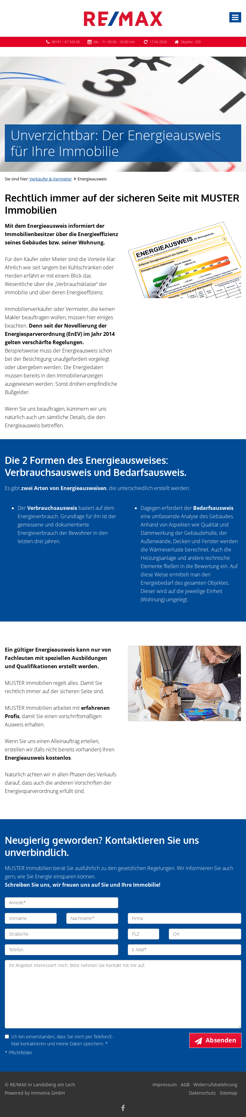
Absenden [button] (221, 1040)
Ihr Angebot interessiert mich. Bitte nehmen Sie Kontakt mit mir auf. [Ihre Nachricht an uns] (123, 994)
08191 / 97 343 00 (66, 41)
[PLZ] (143, 934)
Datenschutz (202, 1093)
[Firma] (184, 918)
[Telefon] (61, 949)
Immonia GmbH (48, 1093)
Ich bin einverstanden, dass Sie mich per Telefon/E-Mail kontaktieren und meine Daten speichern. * (59, 1040)
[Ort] (205, 934)
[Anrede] (61, 902)
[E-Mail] (184, 949)
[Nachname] (92, 918)
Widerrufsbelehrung (215, 1084)
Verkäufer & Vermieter (50, 179)
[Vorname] (31, 918)
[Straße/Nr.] (61, 934)
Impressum (164, 1084)
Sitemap (228, 1093)
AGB (185, 1084)
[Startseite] (123, 18)
